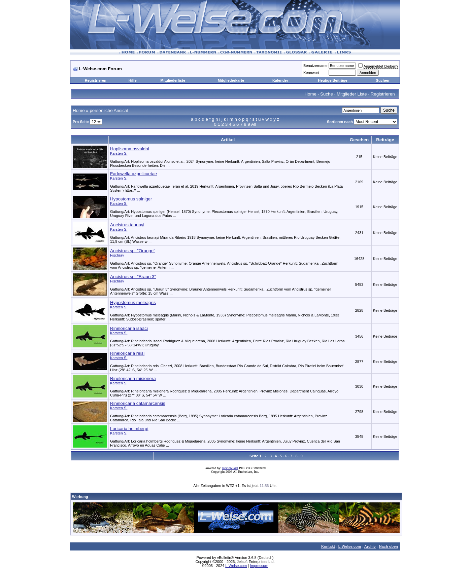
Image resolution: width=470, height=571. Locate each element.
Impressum (259, 566)
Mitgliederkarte (231, 80)
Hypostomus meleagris (133, 302)
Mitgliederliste (172, 80)
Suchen (382, 80)
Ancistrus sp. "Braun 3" (133, 276)
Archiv (370, 546)
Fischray (117, 255)
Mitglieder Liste (352, 94)
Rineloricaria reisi (127, 353)
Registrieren (95, 80)
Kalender (280, 80)
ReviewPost (230, 468)
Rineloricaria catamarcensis (137, 403)
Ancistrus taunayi (127, 224)
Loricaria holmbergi (129, 428)
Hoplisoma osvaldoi (129, 148)
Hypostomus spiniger (131, 198)
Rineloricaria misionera (133, 378)
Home (310, 94)
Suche (326, 94)
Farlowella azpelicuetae (133, 173)
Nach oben (388, 546)
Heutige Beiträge (332, 80)
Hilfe (133, 80)
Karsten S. (118, 153)
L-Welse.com (349, 546)
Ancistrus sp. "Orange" (132, 250)
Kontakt (328, 546)
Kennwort (311, 73)
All (253, 124)
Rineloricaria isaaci (129, 328)
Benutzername (315, 66)
